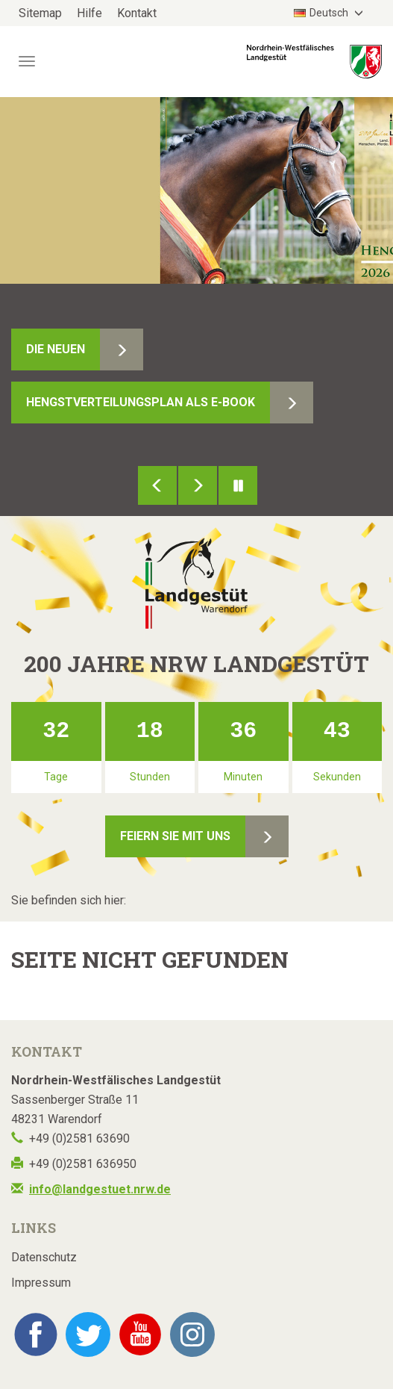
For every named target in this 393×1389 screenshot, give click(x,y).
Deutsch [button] (322, 13)
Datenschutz (44, 1257)
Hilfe (89, 13)
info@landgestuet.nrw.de (100, 1189)
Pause (237, 485)
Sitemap (40, 13)
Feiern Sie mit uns (175, 836)
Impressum (41, 1282)
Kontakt (137, 13)
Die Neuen (55, 349)
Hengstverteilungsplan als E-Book (140, 402)
